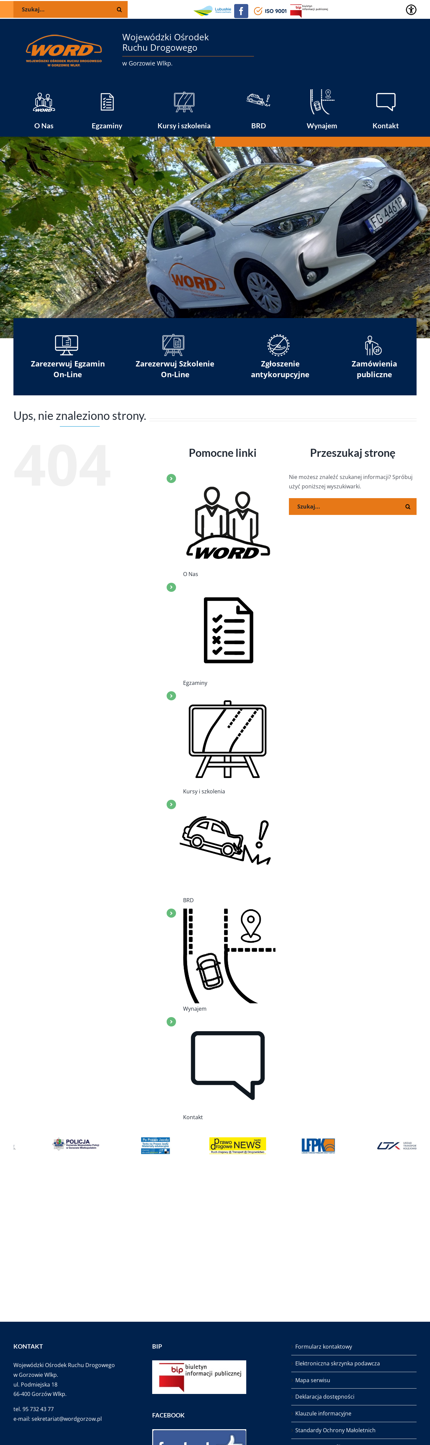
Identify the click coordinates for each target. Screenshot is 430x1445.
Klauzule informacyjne (323, 1413)
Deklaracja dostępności (324, 1396)
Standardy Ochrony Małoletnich (335, 1430)
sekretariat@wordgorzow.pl (67, 1418)
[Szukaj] (408, 506)
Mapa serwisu (312, 1380)
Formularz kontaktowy (323, 1346)
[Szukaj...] (353, 506)
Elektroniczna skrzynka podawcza (337, 1363)
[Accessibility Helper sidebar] (411, 9)
